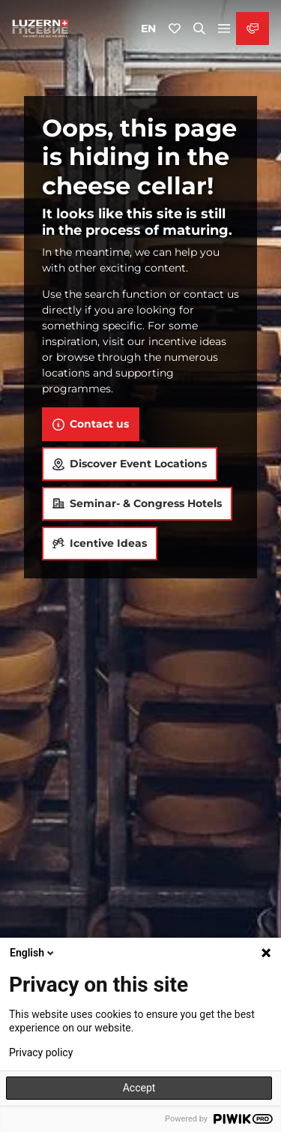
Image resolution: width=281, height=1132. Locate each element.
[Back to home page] (40, 29)
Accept (139, 1088)
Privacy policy (41, 1052)
